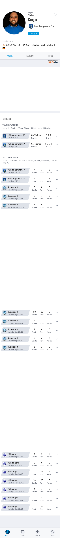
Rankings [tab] (30, 55)
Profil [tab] (10, 55)
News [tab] (50, 55)
